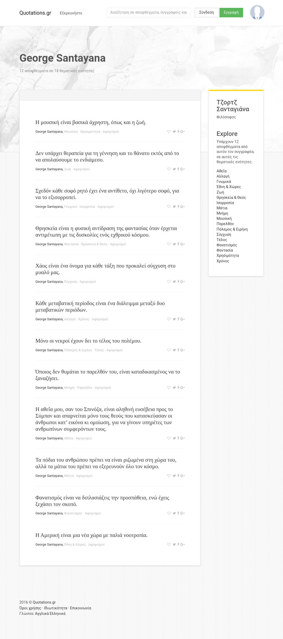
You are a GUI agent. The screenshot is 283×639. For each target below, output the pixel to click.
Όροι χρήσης (30, 608)
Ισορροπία (87, 207)
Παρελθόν (84, 388)
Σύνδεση (206, 12)
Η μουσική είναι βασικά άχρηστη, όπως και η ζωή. (90, 122)
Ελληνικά (57, 613)
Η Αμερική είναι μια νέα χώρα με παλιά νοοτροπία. (91, 535)
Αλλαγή (70, 319)
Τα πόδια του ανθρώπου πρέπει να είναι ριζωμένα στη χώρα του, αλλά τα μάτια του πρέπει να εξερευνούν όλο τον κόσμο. (105, 463)
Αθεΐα (68, 438)
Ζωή (67, 169)
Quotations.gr (35, 13)
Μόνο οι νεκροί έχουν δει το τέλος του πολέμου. (88, 341)
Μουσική (71, 132)
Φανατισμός (73, 513)
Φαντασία (71, 244)
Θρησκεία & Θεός (94, 244)
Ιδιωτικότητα (55, 608)
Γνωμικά (70, 207)
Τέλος (99, 350)
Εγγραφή (231, 12)
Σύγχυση (70, 282)
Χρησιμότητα (90, 132)
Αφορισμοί (111, 132)
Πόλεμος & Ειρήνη (78, 350)
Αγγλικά (42, 613)
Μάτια (69, 476)
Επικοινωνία (80, 608)
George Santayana (49, 132)
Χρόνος (84, 319)
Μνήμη (69, 388)
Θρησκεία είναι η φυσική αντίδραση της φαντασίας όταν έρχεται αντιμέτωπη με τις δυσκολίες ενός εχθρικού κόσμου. (106, 231)
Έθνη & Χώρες (75, 544)
